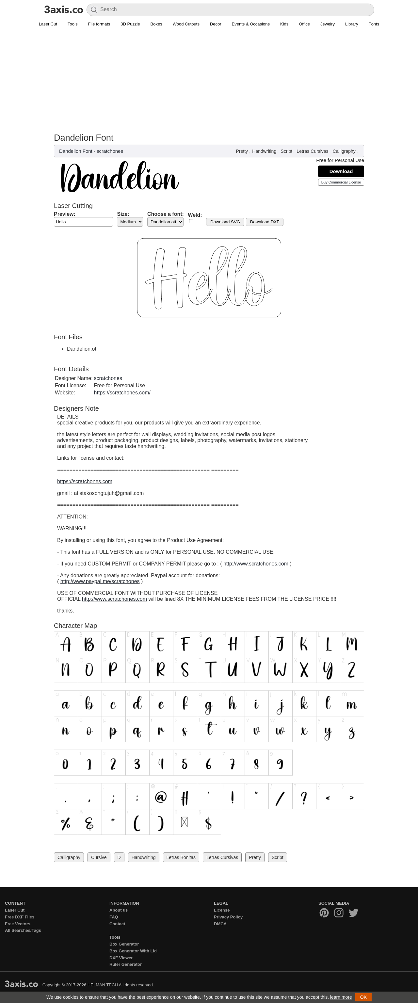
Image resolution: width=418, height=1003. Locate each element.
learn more (341, 997)
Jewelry (327, 24)
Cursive (98, 857)
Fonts (374, 24)
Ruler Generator (125, 964)
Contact (117, 923)
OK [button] (363, 997)
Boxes (156, 24)
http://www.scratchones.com (255, 563)
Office (304, 24)
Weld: (195, 215)
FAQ (113, 917)
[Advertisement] (209, 83)
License (222, 910)
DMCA (220, 923)
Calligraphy (344, 151)
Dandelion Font (75, 151)
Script (286, 151)
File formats (99, 24)
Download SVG (225, 221)
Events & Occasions (251, 24)
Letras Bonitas (181, 857)
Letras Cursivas (312, 151)
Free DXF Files (19, 917)
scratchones (110, 151)
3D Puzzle (130, 24)
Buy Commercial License (341, 182)
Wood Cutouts (186, 24)
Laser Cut (48, 24)
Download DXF (265, 221)
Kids (284, 24)
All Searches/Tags (23, 930)
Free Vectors (17, 923)
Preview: (64, 214)
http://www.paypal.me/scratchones (100, 581)
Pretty (242, 151)
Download (341, 171)
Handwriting (264, 151)
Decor (215, 24)
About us (118, 910)
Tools (72, 24)
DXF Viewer (121, 957)
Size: (123, 214)
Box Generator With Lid (133, 950)
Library (351, 24)
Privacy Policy (228, 917)
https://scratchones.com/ (122, 392)
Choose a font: (165, 214)
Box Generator (124, 944)
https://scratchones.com (84, 481)
